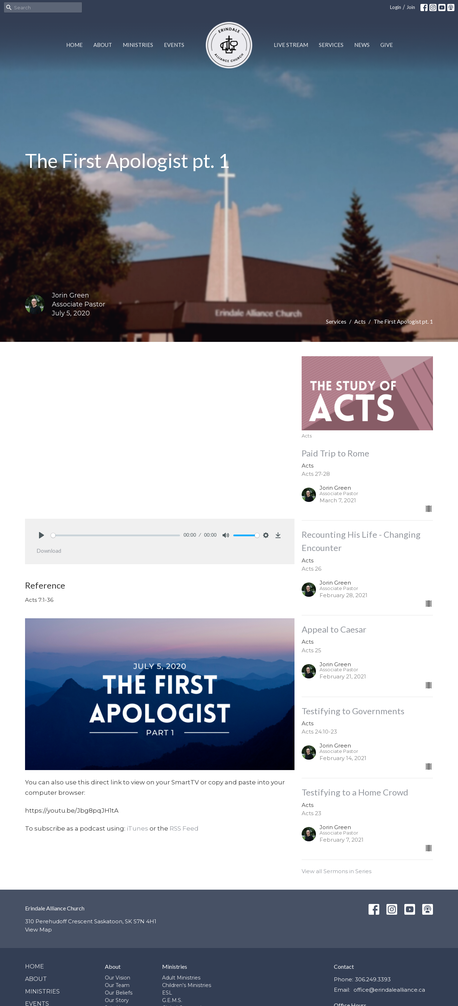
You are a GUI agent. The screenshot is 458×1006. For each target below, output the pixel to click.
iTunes (137, 828)
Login (395, 7)
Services (331, 45)
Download (48, 550)
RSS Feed (184, 828)
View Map (38, 929)
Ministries (138, 45)
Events (174, 45)
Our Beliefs (118, 993)
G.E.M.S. (172, 1000)
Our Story (117, 1000)
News (362, 45)
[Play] (41, 535)
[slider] (115, 535)
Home (74, 45)
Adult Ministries (181, 977)
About (102, 45)
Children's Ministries (186, 985)
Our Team (117, 985)
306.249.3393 (373, 979)
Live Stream (291, 45)
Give (386, 45)
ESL (167, 993)
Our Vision (117, 977)
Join (410, 7)
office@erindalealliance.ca (389, 989)
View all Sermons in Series (336, 871)
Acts (360, 321)
